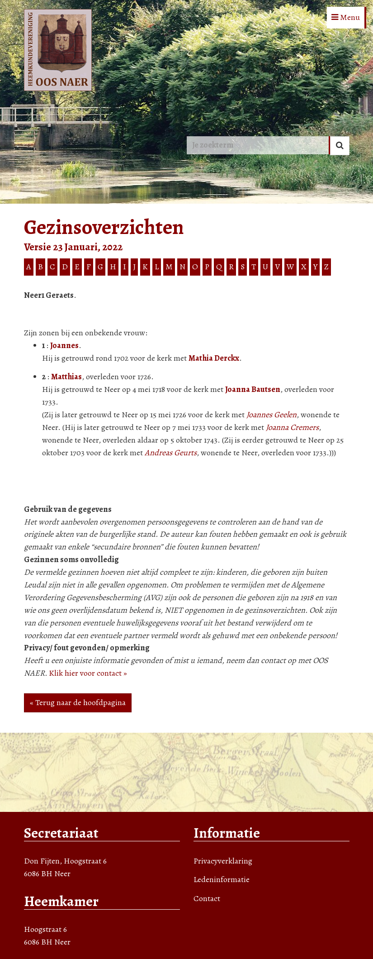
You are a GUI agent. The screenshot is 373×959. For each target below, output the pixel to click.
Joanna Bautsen (252, 389)
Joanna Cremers (292, 427)
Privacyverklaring (223, 860)
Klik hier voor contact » (88, 673)
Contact (207, 898)
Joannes (64, 345)
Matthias (66, 376)
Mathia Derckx (214, 358)
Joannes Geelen (271, 414)
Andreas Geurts (171, 452)
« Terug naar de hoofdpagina (78, 702)
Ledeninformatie (222, 879)
